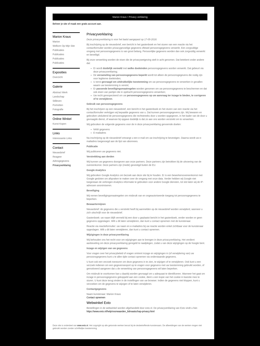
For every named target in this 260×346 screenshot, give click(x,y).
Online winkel (62, 119)
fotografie (58, 109)
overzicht (58, 77)
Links (56, 133)
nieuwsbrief (59, 152)
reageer (57, 156)
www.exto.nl (82, 325)
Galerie (57, 86)
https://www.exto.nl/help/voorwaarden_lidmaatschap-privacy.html (120, 311)
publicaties (58, 62)
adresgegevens (61, 161)
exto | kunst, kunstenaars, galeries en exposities (62, 17)
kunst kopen (59, 123)
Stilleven (57, 100)
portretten (58, 105)
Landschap (58, 96)
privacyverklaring (62, 165)
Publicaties (58, 50)
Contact (58, 147)
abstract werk (60, 92)
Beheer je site (60, 23)
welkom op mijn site (64, 45)
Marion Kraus (120, 17)
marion (56, 41)
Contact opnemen (96, 297)
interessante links (62, 138)
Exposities (60, 72)
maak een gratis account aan (85, 23)
